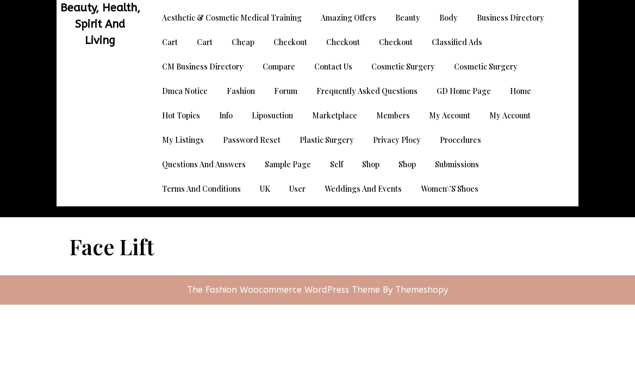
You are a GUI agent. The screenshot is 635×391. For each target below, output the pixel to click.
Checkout (290, 42)
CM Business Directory (203, 66)
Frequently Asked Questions (367, 91)
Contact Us (333, 66)
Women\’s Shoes (449, 189)
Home (520, 91)
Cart (170, 42)
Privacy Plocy (397, 140)
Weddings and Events (363, 189)
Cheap (243, 42)
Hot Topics (181, 115)
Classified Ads (457, 42)
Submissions (457, 164)
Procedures (460, 140)
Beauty (407, 17)
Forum (285, 91)
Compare (279, 66)
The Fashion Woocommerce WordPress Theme (285, 290)
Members (393, 115)
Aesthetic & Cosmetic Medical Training (232, 17)
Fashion (241, 91)
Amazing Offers (348, 17)
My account (449, 115)
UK (265, 189)
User (297, 189)
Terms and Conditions (201, 189)
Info (226, 115)
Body (448, 17)
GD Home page (464, 91)
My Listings (183, 140)
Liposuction (272, 115)
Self (336, 164)
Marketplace (334, 115)
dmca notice (185, 91)
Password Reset (252, 140)
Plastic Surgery (327, 140)
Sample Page (288, 164)
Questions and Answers (204, 164)
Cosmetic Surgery (403, 66)
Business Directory (510, 17)
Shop (370, 164)
